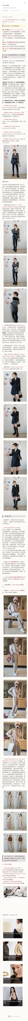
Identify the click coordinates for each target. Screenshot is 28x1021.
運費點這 (14, 200)
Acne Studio (16, 584)
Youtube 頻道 (8, 48)
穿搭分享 (15, 905)
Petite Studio (18, 345)
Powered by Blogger (14, 1016)
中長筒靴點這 (20, 114)
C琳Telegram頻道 (12, 36)
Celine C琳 (5, 5)
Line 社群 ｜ (13, 10)
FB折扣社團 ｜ (5, 10)
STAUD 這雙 (15, 109)
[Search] (25, 2)
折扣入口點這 (7, 864)
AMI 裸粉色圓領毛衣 (13, 562)
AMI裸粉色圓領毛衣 (17, 577)
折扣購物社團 (10, 42)
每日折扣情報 (9, 905)
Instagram (7, 46)
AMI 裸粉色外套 (15, 579)
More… (18, 10)
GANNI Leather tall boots (12, 112)
